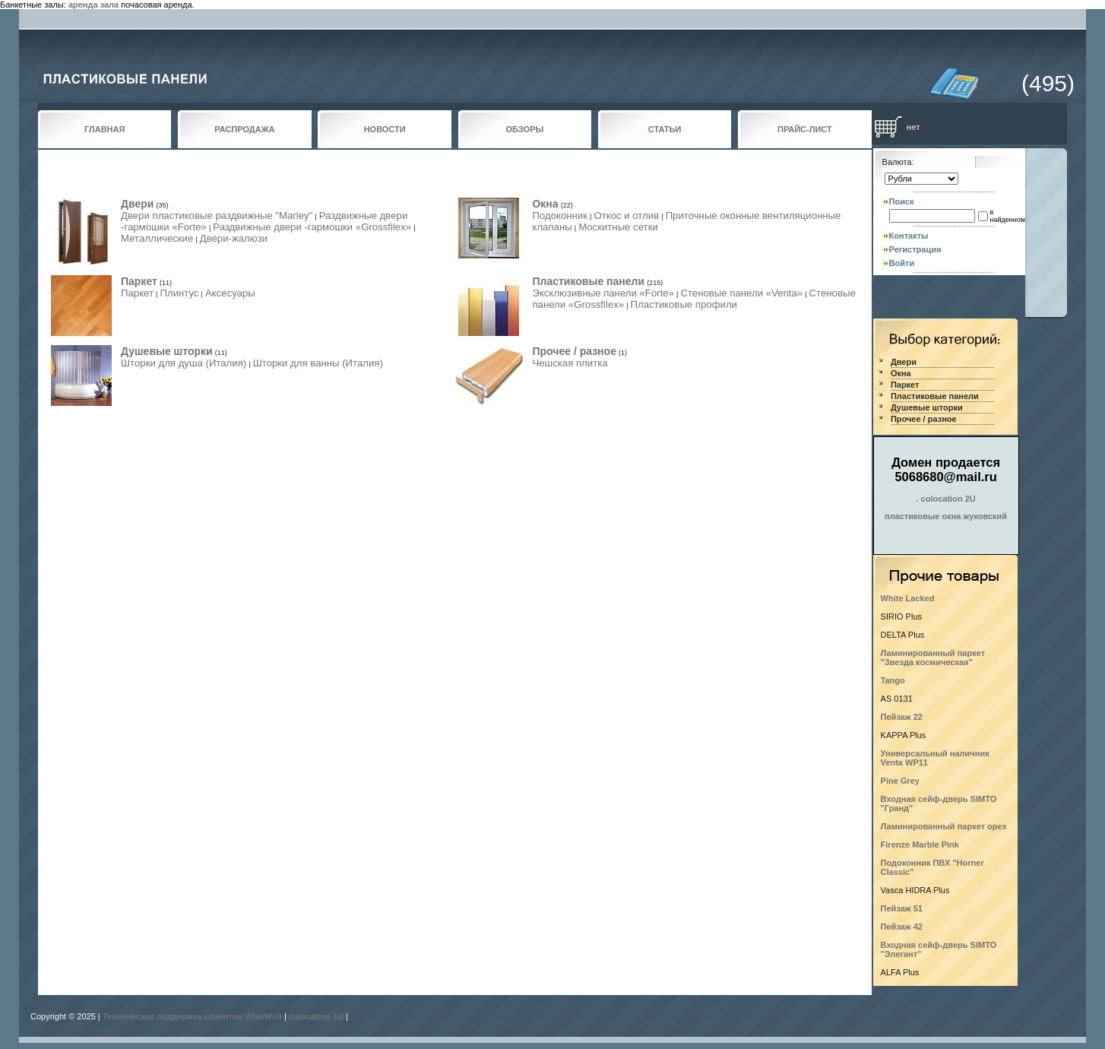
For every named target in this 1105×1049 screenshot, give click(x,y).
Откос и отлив (626, 215)
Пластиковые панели (588, 281)
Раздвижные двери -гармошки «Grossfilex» (312, 227)
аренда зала (93, 4)
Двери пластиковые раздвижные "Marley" (216, 215)
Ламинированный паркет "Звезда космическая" (933, 657)
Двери (137, 204)
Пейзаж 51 (902, 908)
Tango (893, 680)
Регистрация (915, 249)
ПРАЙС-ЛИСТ (804, 129)
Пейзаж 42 (902, 926)
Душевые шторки (167, 351)
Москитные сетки (618, 227)
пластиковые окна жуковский (946, 516)
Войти (902, 263)
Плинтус (179, 293)
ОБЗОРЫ (525, 129)
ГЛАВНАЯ (104, 129)
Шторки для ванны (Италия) (318, 363)
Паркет (139, 281)
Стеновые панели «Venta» (741, 293)
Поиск (901, 201)
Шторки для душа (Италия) (183, 363)
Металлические (157, 238)
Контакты (909, 235)
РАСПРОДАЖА (244, 129)
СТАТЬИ (665, 129)
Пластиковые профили (684, 304)
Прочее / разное (574, 351)
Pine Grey (900, 780)
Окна (545, 204)
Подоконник (559, 215)
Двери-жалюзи (234, 238)
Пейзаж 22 (902, 716)
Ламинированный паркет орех (944, 826)
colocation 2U (948, 498)
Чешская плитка (569, 363)
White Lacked (908, 598)
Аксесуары (230, 293)
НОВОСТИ (385, 129)
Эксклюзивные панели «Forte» (603, 293)
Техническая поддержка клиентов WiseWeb (192, 1016)
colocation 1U (316, 1016)
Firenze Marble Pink (920, 844)
